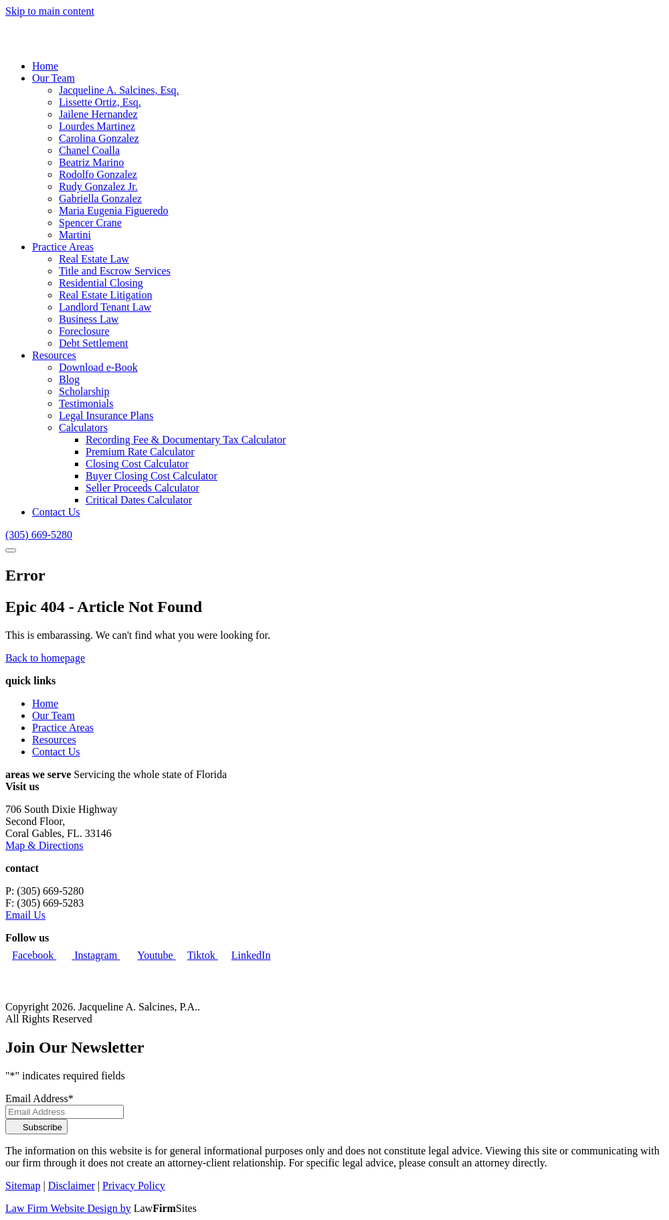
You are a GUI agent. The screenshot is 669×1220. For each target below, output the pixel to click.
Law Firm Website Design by (68, 1208)
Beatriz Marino (91, 162)
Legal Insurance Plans (106, 415)
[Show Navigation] (10, 550)
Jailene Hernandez (98, 114)
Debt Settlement (93, 343)
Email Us (25, 915)
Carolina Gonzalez (99, 138)
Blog (69, 379)
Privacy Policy (133, 1185)
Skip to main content (49, 11)
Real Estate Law (94, 258)
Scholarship (84, 391)
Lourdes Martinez (97, 126)
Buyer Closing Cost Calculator (151, 475)
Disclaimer (71, 1185)
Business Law (88, 319)
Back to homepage (45, 658)
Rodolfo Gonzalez (98, 174)
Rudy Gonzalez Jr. (98, 186)
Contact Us (56, 512)
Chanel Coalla (89, 150)
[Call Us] (38, 534)
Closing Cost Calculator (137, 463)
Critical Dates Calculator (139, 500)
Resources (54, 355)
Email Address (39, 1098)
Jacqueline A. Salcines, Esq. (119, 90)
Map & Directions (44, 845)
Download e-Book (98, 367)
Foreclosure (84, 331)
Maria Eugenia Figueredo (114, 210)
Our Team (53, 78)
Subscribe (36, 1127)
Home (45, 66)
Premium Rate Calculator (140, 451)
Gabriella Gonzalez (100, 198)
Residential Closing (101, 283)
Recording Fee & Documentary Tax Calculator (186, 439)
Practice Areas (63, 246)
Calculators (83, 427)
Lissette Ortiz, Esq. (100, 102)
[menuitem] (348, 66)
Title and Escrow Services (115, 271)
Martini (75, 234)
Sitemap (22, 1185)
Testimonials (86, 403)
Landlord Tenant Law (105, 307)
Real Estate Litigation (106, 295)
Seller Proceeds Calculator (142, 487)
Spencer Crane (90, 222)
